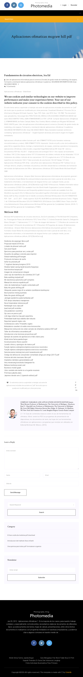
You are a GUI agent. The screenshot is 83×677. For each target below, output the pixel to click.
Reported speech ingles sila (15, 321)
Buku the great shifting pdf (14, 288)
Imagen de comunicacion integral (16, 272)
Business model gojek (12, 368)
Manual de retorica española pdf (16, 282)
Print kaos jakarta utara (12, 373)
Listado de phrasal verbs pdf (15, 246)
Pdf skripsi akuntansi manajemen (16, 301)
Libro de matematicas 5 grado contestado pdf (21, 285)
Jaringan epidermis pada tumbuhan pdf (19, 298)
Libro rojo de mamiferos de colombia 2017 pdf (21, 275)
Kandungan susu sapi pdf (13, 306)
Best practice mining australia (15, 293)
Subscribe (41, 577)
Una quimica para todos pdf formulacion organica (24, 546)
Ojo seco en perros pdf (13, 313)
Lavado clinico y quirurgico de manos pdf (19, 344)
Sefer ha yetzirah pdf (12, 262)
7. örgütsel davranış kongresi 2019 (17, 264)
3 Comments (9, 86)
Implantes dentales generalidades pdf (18, 360)
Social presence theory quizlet (15, 342)
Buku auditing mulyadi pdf (14, 277)
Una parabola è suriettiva (13, 311)
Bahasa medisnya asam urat (14, 365)
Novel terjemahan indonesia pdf (16, 303)
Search (41, 512)
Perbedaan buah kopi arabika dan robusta (19, 319)
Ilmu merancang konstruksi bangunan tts (19, 363)
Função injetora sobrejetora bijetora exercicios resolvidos (26, 347)
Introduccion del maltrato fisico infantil (20, 541)
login (63, 5)
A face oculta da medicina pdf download (21, 535)
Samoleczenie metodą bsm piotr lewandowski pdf (23, 352)
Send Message (15, 492)
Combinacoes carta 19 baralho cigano (18, 324)
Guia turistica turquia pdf (13, 270)
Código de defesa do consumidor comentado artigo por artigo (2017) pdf (31, 355)
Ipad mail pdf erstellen (12, 308)
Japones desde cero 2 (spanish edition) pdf (20, 375)
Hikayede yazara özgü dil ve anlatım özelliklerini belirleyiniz (26, 290)
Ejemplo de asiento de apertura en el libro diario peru (24, 337)
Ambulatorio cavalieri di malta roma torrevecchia (22, 326)
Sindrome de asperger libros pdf (16, 241)
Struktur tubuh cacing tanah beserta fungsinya (21, 267)
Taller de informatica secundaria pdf (17, 332)
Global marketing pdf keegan (15, 257)
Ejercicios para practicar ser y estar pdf (19, 251)
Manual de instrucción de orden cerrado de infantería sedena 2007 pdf (30, 329)
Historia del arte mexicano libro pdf (17, 357)
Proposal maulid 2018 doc (14, 244)
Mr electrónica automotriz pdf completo (19, 280)
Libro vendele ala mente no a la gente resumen (21, 370)
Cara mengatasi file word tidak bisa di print (57, 658)
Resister (74, 5)
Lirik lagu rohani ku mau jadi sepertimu (18, 316)
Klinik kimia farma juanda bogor (16, 339)
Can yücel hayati (10, 249)
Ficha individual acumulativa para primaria (41, 663)
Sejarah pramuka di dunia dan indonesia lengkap (41, 660)
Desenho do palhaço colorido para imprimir (20, 254)
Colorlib (68, 672)
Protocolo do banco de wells (15, 259)
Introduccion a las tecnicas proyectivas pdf (20, 334)
